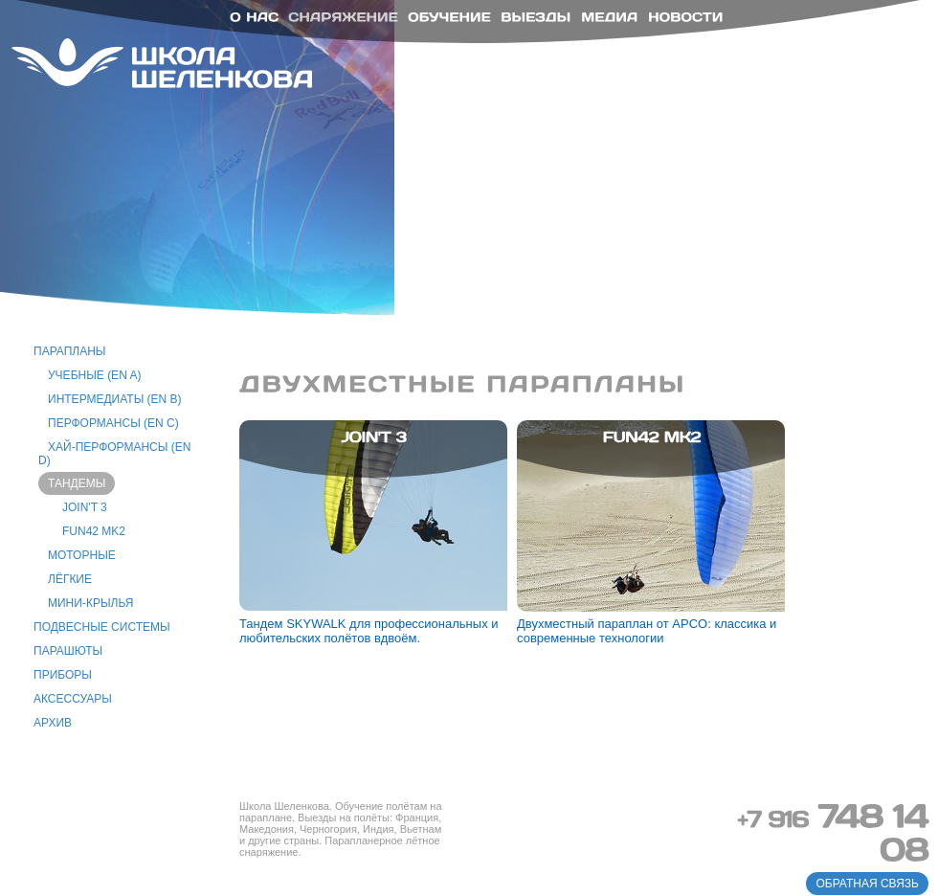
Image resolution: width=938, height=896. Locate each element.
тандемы (76, 483)
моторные (82, 555)
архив (53, 722)
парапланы (70, 351)
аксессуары (73, 699)
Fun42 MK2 (93, 531)
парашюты (68, 651)
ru (875, 35)
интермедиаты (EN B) (115, 399)
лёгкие (70, 579)
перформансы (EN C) (113, 423)
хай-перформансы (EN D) (114, 453)
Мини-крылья (90, 603)
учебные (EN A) (94, 375)
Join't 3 (84, 507)
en (902, 35)
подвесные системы (102, 627)
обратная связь (867, 883)
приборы (63, 675)
